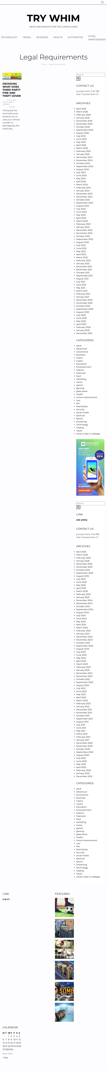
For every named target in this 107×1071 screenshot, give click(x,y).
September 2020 (84, 309)
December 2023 (84, 193)
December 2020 (84, 300)
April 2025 (81, 145)
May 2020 (81, 321)
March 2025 (82, 148)
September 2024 (84, 166)
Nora (13, 107)
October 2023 (83, 200)
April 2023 (81, 218)
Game (79, 382)
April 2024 (81, 181)
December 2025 (84, 121)
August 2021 (82, 278)
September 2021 (84, 275)
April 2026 (81, 109)
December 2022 (84, 230)
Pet (78, 403)
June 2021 (81, 285)
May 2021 (80, 288)
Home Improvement (86, 397)
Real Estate (82, 406)
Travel (27, 37)
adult (79, 346)
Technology (82, 424)
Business (42, 37)
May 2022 (81, 251)
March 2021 (81, 291)
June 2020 (81, 318)
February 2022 (83, 260)
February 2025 (83, 151)
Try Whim (53, 18)
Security (80, 409)
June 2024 (81, 175)
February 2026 (83, 115)
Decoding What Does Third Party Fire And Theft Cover (12, 89)
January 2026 (83, 118)
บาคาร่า (6, 899)
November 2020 (84, 303)
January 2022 (82, 263)
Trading (80, 427)
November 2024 (84, 160)
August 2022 (82, 242)
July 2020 (81, 315)
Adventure (81, 349)
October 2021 (82, 272)
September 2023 (84, 203)
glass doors (81, 391)
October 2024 (83, 163)
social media (82, 412)
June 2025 (81, 139)
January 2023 (82, 227)
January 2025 (82, 154)
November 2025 (84, 124)
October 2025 (83, 127)
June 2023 (81, 212)
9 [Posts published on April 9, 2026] (11, 1039)
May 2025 (81, 142)
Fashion (80, 370)
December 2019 (84, 333)
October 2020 (83, 306)
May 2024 (81, 178)
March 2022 (82, 257)
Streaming (81, 421)
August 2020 (82, 312)
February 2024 (83, 187)
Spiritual (80, 415)
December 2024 (84, 157)
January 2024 (83, 190)
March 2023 (82, 221)
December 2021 (84, 266)
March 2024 (82, 184)
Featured (81, 373)
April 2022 (81, 254)
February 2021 (83, 294)
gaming (80, 388)
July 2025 (81, 136)
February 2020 (83, 327)
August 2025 (82, 133)
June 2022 (81, 248)
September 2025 (84, 130)
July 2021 (80, 282)
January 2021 (82, 297)
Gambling (81, 379)
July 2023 (81, 209)
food (78, 376)
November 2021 (84, 269)
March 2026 (82, 112)
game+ (79, 385)
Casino (79, 358)
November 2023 (84, 197)
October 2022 (83, 236)
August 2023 (82, 206)
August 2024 (82, 169)
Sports (79, 418)
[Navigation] (102, 2)
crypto (79, 361)
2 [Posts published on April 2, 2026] (11, 1036)
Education (81, 364)
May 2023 (81, 215)
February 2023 (83, 224)
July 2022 (81, 245)
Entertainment (83, 367)
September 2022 (84, 239)
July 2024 (81, 172)
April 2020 (81, 324)
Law (78, 400)
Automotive (75, 37)
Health (58, 37)
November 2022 (84, 233)
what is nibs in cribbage (8, 103)
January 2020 (83, 330)
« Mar (5, 1057)
